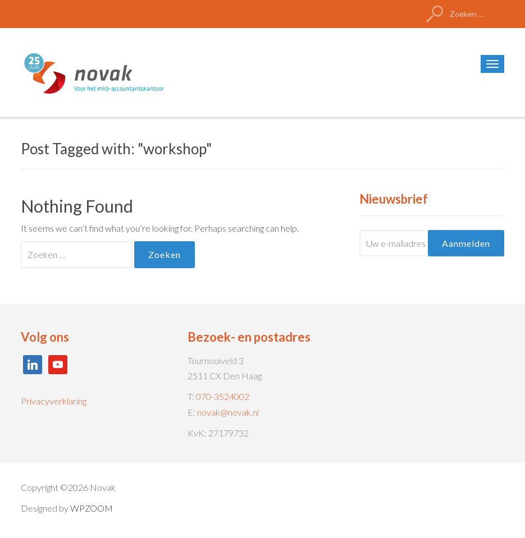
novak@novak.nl (228, 412)
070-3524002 (222, 396)
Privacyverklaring (53, 401)
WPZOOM (91, 508)
